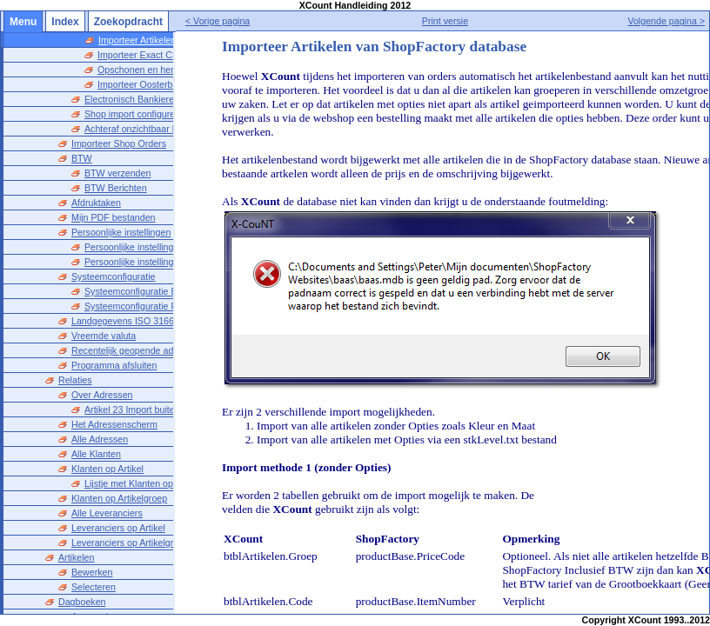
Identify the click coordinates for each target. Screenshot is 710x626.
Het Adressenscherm (114, 424)
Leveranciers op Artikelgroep (130, 542)
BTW (81, 158)
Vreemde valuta (103, 335)
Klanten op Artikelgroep (119, 498)
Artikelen (76, 557)
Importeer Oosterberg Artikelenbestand (177, 84)
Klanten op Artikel (107, 468)
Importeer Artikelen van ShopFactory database (194, 40)
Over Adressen (101, 395)
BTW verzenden (117, 173)
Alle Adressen (99, 439)
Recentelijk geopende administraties (145, 350)
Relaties (75, 380)
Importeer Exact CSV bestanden (164, 55)
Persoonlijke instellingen (121, 232)
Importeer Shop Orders (118, 143)
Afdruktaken (96, 202)
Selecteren (93, 587)
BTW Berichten (115, 188)
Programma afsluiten (114, 365)
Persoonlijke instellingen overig (147, 261)
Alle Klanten (96, 454)
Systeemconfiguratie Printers (143, 306)
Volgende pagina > (666, 21)
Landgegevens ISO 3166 (122, 321)
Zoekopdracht (128, 22)
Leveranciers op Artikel (118, 528)
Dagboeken (82, 601)
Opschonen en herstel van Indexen (169, 69)
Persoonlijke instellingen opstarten (154, 247)
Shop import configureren (136, 114)
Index (64, 22)
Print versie (462, 21)
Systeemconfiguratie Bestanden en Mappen (174, 291)
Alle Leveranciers (107, 513)
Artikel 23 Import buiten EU (139, 409)
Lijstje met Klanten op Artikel (142, 483)
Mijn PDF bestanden (113, 217)
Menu (23, 22)
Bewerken (91, 572)
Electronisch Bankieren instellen (150, 99)
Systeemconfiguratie (113, 276)
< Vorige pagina (251, 21)
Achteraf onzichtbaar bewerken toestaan (167, 128)
